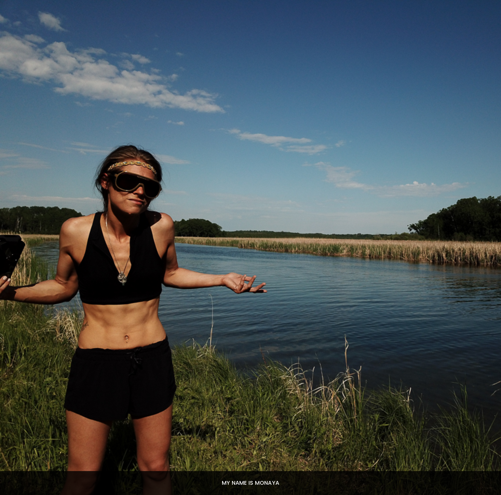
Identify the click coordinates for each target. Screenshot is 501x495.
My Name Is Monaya (250, 483)
